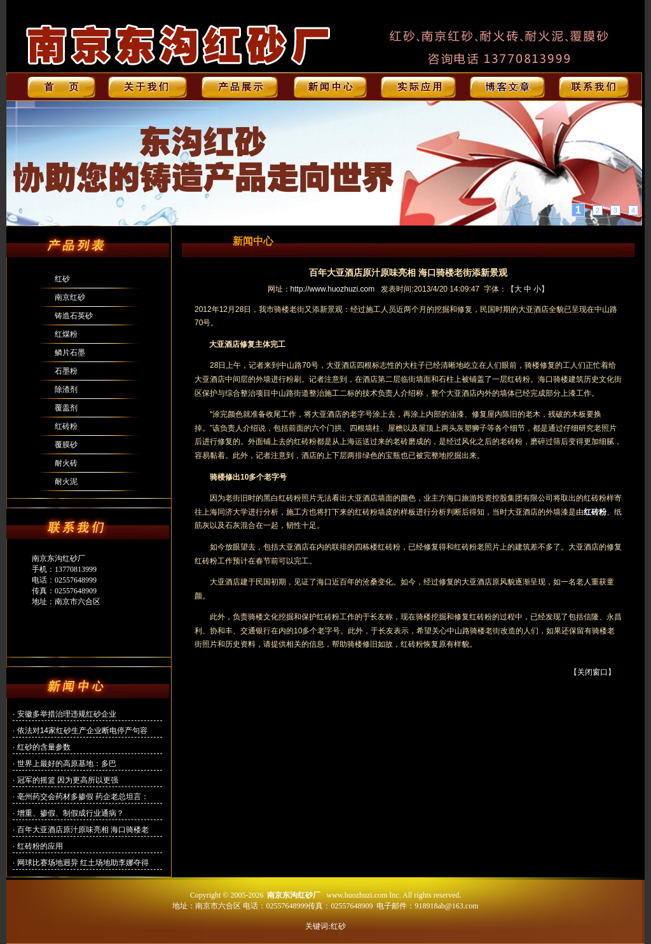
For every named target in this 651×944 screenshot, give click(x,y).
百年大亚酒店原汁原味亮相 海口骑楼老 (83, 829)
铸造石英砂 (74, 315)
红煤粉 (66, 334)
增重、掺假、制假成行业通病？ (70, 813)
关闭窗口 (592, 672)
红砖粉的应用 (40, 846)
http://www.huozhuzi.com (333, 289)
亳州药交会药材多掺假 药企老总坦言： (83, 796)
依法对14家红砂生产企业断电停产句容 (82, 730)
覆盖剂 (66, 407)
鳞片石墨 (70, 352)
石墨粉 (66, 371)
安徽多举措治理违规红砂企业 (66, 714)
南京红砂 (70, 297)
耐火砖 (66, 463)
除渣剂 (66, 389)
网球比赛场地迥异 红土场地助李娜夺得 (83, 862)
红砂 (62, 278)
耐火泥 (66, 481)
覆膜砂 (66, 444)
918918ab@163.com (446, 905)
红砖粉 (66, 426)
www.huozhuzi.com (356, 895)
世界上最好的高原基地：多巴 (66, 763)
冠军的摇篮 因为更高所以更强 (67, 780)
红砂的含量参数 (44, 747)
